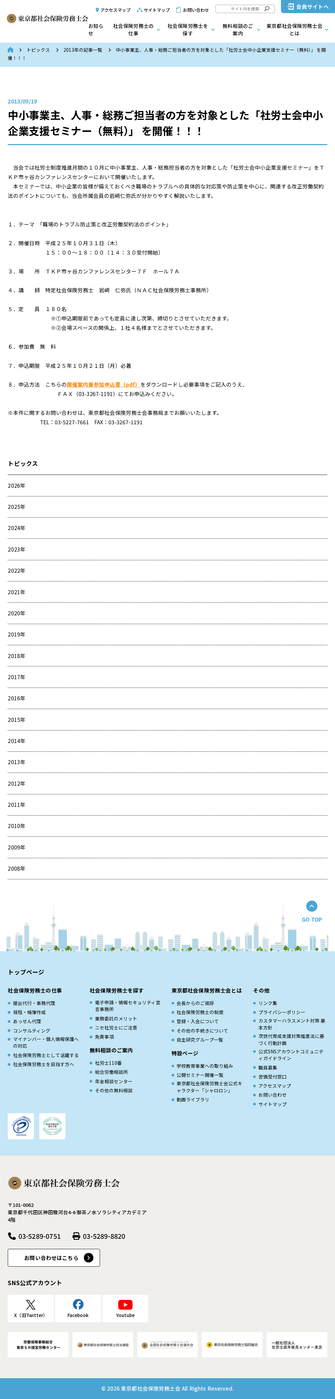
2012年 (17, 783)
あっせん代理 (27, 1021)
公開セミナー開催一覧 (200, 1075)
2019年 (17, 634)
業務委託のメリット (116, 1018)
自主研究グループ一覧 (200, 1039)
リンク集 (267, 1003)
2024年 (17, 527)
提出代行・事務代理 (34, 1003)
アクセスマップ (115, 10)
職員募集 (267, 1067)
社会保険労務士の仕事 (133, 29)
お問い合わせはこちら (51, 1257)
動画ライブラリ (193, 1099)
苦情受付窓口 (272, 1076)
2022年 (17, 570)
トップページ (26, 972)
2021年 (17, 592)
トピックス (38, 49)
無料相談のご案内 (238, 29)
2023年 (17, 549)
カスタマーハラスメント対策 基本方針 (291, 1024)
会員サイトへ (312, 6)
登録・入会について (198, 1021)
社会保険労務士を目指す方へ (43, 1064)
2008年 (17, 868)
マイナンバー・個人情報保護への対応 (46, 1042)
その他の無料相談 (114, 1090)
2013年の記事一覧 (82, 49)
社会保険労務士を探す (188, 29)
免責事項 (104, 1036)
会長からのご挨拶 (195, 1003)
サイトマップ (157, 10)
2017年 (17, 677)
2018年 (17, 655)
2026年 (17, 485)
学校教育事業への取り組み (205, 1065)
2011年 (17, 804)
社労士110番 (108, 1062)
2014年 (17, 740)
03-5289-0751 (39, 1236)
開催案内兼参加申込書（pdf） (103, 384)
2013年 (17, 762)
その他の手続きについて (202, 1030)
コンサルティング (31, 1030)
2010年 (17, 825)
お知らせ (95, 29)
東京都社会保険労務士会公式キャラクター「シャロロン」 (209, 1086)
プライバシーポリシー (281, 1012)
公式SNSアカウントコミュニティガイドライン (291, 1054)
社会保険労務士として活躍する (46, 1055)
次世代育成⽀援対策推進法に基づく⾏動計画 (291, 1039)
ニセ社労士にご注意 (116, 1027)
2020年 (17, 613)
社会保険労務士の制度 (200, 1012)
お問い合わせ (196, 10)
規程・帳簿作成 (29, 1012)
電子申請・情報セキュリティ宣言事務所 (127, 1005)
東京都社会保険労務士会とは (295, 29)
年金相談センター (114, 1081)
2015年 (17, 719)
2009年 (17, 847)
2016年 (17, 698)
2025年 (17, 506)
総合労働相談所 (111, 1071)
